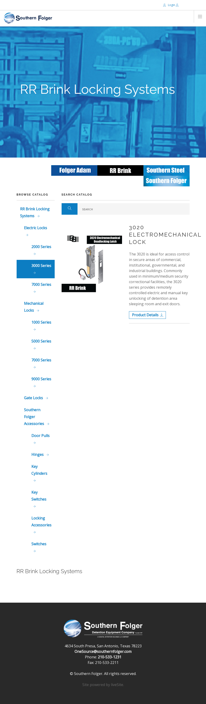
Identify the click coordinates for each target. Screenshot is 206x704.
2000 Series (41, 246)
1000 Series (41, 322)
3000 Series (41, 265)
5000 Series (41, 341)
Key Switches (38, 496)
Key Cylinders (39, 470)
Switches (38, 543)
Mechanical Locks (33, 307)
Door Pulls (40, 435)
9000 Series (41, 378)
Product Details (145, 314)
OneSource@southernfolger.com (103, 651)
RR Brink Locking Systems (35, 212)
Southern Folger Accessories (34, 416)
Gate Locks (34, 397)
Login (169, 5)
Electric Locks (35, 227)
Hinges (38, 454)
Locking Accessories (41, 522)
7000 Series (41, 284)
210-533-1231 (109, 657)
